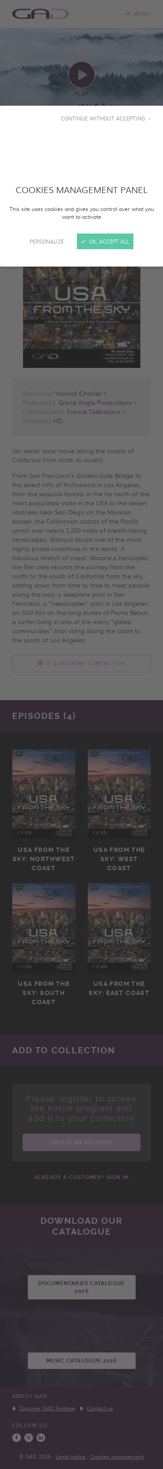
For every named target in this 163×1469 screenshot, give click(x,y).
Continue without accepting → (106, 118)
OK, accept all (105, 241)
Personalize (47, 241)
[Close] (81, 734)
